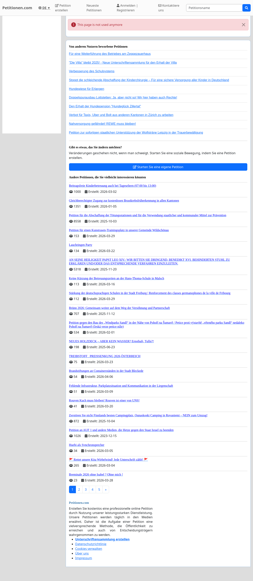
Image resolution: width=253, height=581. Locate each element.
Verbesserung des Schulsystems (92, 71)
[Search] (214, 8)
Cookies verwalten (88, 549)
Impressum (83, 558)
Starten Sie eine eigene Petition (158, 167)
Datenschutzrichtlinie (90, 544)
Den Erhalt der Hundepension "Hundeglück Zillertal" (105, 106)
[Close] (243, 24)
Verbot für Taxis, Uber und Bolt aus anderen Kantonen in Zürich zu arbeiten (121, 115)
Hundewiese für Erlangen (86, 89)
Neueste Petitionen (94, 7)
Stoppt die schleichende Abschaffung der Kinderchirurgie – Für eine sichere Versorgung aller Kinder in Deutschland (149, 80)
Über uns (82, 553)
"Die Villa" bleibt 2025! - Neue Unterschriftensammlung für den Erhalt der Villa (123, 62)
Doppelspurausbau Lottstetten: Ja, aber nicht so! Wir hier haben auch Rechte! (123, 97)
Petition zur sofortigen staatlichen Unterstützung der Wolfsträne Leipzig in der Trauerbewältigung (136, 132)
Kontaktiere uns (168, 7)
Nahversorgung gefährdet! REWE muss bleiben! (102, 123)
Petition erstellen (63, 7)
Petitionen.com (17, 7)
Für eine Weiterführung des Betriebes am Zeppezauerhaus (110, 53)
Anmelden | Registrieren (127, 7)
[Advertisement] (31, 74)
